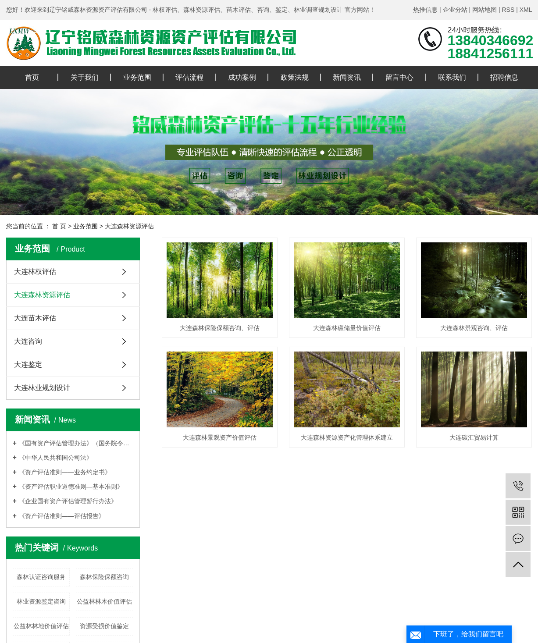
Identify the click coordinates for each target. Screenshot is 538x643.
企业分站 (455, 9)
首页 (32, 77)
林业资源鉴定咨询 (41, 601)
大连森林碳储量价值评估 (347, 327)
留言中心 (399, 77)
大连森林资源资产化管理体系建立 (347, 437)
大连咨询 (28, 341)
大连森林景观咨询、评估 (474, 327)
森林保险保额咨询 (104, 576)
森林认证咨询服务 (41, 576)
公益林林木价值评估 (104, 601)
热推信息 (425, 9)
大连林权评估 (35, 271)
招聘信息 (504, 77)
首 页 (59, 226)
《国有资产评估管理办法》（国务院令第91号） (76, 443)
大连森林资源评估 (129, 226)
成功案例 (242, 77)
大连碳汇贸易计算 (474, 437)
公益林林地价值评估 (41, 625)
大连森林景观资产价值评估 (220, 437)
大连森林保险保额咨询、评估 (220, 327)
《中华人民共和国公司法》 (56, 457)
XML (526, 9)
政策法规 (295, 77)
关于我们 (85, 77)
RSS (508, 9)
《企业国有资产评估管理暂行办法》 (68, 500)
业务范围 (137, 77)
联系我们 (452, 77)
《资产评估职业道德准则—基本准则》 (71, 486)
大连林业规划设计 (42, 387)
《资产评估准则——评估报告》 (62, 515)
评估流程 (189, 77)
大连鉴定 (28, 364)
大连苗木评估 (35, 318)
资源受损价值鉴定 (104, 625)
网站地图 (484, 9)
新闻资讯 (347, 77)
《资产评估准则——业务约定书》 (65, 472)
